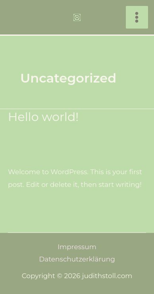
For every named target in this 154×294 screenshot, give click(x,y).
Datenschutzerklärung (77, 259)
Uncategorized (92, 143)
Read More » (29, 206)
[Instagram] (77, 17)
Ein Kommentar (35, 143)
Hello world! (43, 117)
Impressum (77, 247)
